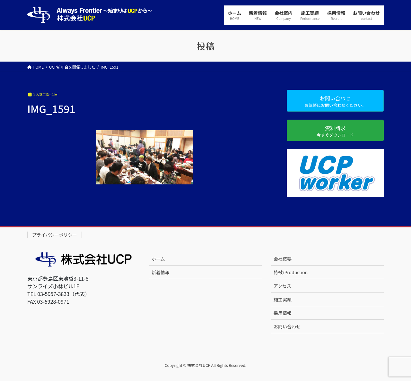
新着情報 (161, 272)
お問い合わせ (287, 326)
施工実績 (283, 299)
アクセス (282, 286)
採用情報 (283, 313)
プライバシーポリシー (54, 235)
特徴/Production (291, 272)
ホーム (158, 259)
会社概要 (283, 259)
